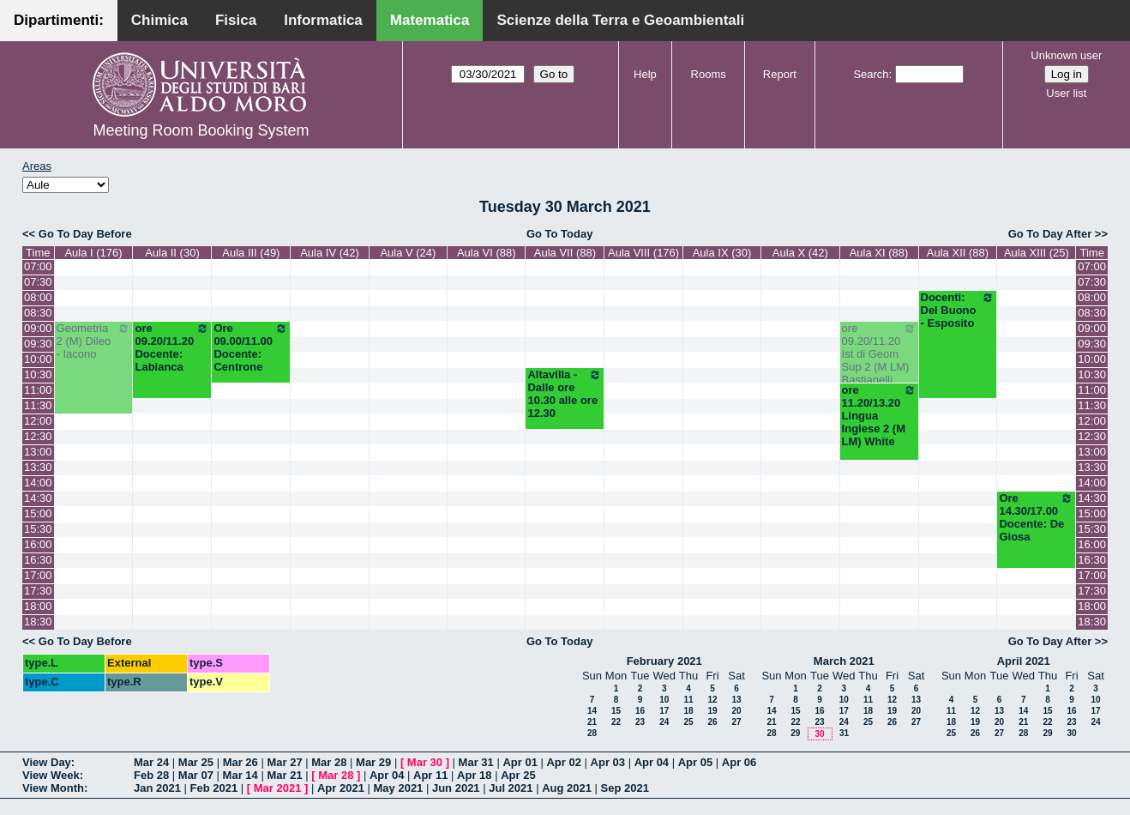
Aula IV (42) (329, 252)
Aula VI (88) (486, 252)
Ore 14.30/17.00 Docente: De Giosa (1036, 517)
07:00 (38, 266)
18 (688, 710)
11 (688, 699)
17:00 (38, 575)
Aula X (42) (800, 252)
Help (645, 74)
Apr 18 (474, 775)
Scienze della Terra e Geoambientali (620, 20)
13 (736, 699)
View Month (53, 788)
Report (779, 74)
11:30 (38, 405)
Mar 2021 (278, 788)
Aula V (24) (408, 252)
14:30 (38, 498)
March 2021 (844, 661)
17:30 (38, 590)
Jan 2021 (157, 788)
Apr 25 (518, 775)
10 (664, 699)
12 (712, 699)
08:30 (38, 312)
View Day (46, 762)
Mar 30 (424, 762)
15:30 (38, 528)
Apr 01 (519, 762)
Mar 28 (328, 762)
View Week (51, 775)
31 (844, 733)
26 (712, 722)
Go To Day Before (85, 233)
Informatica (323, 20)
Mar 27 (284, 762)
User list (1066, 93)
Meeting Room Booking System (201, 130)
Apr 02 (563, 762)
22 (616, 722)
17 (664, 710)
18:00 (38, 606)
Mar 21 (284, 775)
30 (819, 734)
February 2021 (664, 661)
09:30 (38, 343)
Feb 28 (151, 775)
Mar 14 (240, 775)
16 (640, 710)
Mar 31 (476, 762)
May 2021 (399, 788)
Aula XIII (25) (1036, 252)
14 (592, 710)
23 (640, 722)
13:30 (38, 467)
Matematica (430, 20)
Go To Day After (1050, 233)
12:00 (38, 420)
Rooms (708, 74)
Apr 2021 (340, 788)
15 (616, 710)
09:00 (38, 328)
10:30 (38, 374)
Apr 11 (430, 775)
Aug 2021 (567, 788)
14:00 (38, 482)
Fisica (235, 20)
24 (664, 722)
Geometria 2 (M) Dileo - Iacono (94, 341)
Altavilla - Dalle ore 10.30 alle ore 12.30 (564, 394)
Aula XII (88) (958, 252)
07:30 (38, 281)
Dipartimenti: (59, 20)
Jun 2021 (456, 788)
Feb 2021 (214, 788)
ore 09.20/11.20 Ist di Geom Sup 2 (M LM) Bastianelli (879, 354)
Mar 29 (373, 762)
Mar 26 (240, 762)
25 (688, 722)
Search (870, 74)
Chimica (159, 20)
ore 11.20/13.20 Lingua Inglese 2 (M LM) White (879, 415)
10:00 (38, 359)
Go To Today (559, 233)
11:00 (38, 389)
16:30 (38, 559)
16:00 (38, 544)
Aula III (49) (250, 252)
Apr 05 (695, 762)
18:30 (38, 621)
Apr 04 (651, 762)
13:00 (38, 451)
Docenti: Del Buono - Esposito (958, 310)
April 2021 (1023, 661)
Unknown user (1066, 55)
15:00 (38, 513)
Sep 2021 (625, 788)
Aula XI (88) (879, 252)
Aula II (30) (172, 252)
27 (736, 722)
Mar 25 (195, 762)
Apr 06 (739, 762)
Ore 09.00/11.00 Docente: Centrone (250, 347)
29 (795, 733)
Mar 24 (151, 762)
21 (592, 722)
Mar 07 (195, 775)
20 (736, 710)
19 (712, 710)
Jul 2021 (510, 788)
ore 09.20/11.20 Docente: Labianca (172, 347)
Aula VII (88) (565, 252)
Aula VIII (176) (643, 252)
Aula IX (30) (722, 252)
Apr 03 (608, 762)
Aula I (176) (93, 252)
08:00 (38, 297)
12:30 (38, 436)
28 (592, 733)
